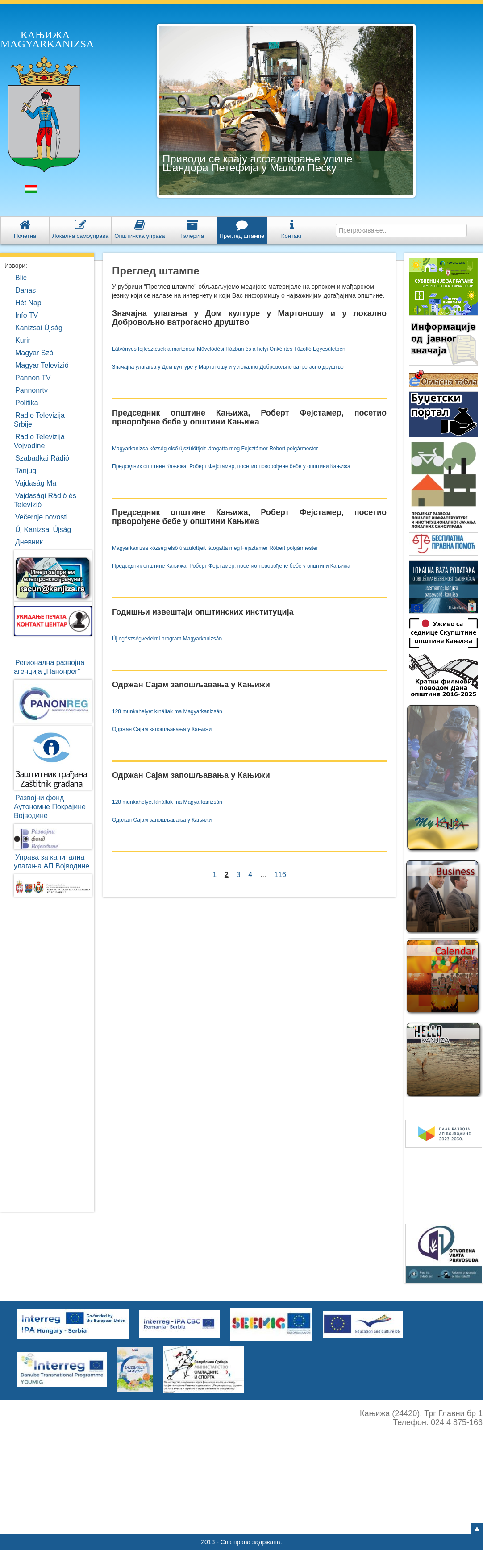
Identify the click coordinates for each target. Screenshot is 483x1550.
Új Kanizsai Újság (43, 529)
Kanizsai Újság (38, 328)
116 (280, 874)
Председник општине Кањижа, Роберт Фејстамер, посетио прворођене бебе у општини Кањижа (231, 466)
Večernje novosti (41, 517)
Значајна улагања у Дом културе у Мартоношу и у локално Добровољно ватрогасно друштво (228, 367)
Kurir (22, 340)
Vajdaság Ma (35, 483)
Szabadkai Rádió (42, 458)
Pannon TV (33, 378)
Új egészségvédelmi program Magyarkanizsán (167, 639)
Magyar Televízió (42, 365)
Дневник (29, 542)
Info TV (26, 315)
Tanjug (25, 470)
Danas (25, 290)
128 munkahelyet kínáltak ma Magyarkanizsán (167, 711)
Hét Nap (28, 303)
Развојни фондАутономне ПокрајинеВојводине (50, 806)
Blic (21, 278)
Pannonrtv (31, 390)
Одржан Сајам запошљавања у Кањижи (162, 729)
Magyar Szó (34, 353)
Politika (26, 403)
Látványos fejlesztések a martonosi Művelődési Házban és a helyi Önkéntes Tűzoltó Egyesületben (229, 349)
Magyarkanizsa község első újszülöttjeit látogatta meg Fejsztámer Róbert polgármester (215, 448)
